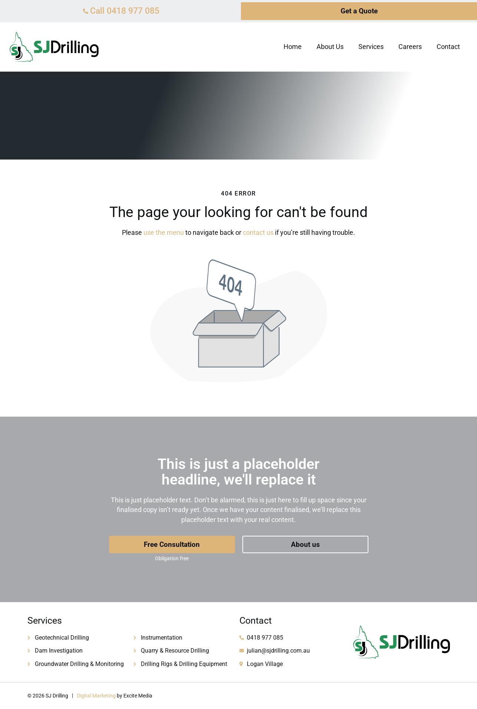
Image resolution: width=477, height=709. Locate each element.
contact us (258, 232)
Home (293, 46)
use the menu (163, 232)
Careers (410, 46)
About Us (330, 46)
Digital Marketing (96, 696)
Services (371, 46)
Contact (448, 46)
